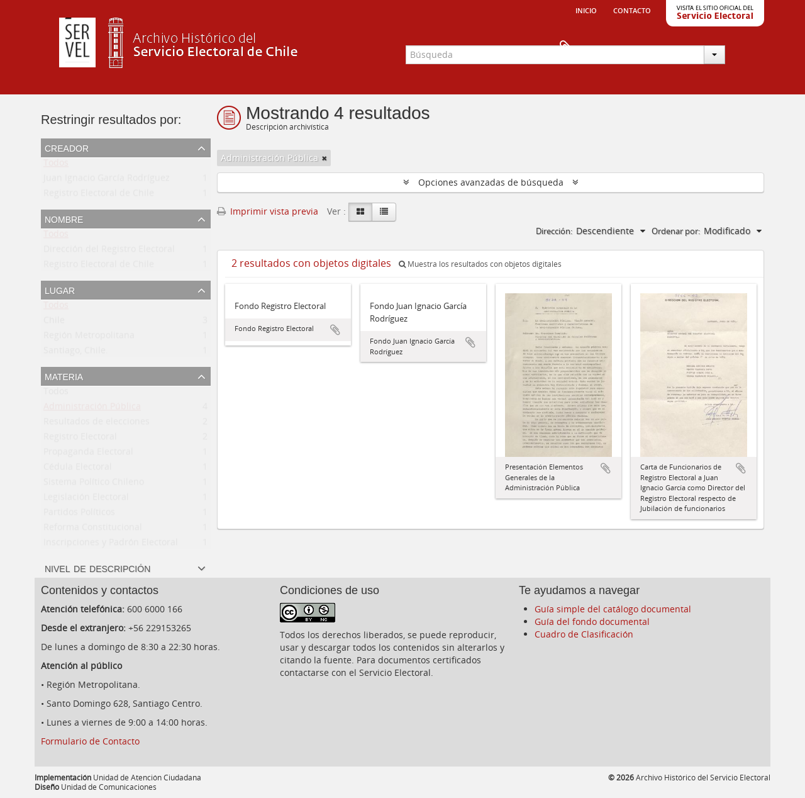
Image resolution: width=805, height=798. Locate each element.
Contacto (632, 9)
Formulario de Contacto (90, 741)
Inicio (586, 9)
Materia (64, 376)
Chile (54, 323)
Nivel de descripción (97, 568)
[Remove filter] (324, 158)
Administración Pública (92, 409)
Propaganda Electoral (88, 454)
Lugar (60, 289)
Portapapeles (743, 47)
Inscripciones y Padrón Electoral (110, 545)
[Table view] (384, 212)
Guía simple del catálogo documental (613, 609)
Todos (56, 165)
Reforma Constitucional (92, 530)
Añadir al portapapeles (335, 329)
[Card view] (360, 212)
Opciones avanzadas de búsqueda (491, 182)
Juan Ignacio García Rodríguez (106, 180)
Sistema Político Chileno (93, 484)
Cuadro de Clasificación (584, 634)
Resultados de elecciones (96, 424)
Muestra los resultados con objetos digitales (480, 264)
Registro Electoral (80, 439)
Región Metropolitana (89, 338)
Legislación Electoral (86, 499)
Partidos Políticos (79, 514)
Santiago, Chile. (75, 353)
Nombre (64, 218)
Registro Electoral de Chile (98, 195)
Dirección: (554, 231)
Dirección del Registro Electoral (109, 251)
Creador (67, 147)
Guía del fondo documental (592, 621)
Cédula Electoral (77, 469)
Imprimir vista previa (267, 211)
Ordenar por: (676, 231)
